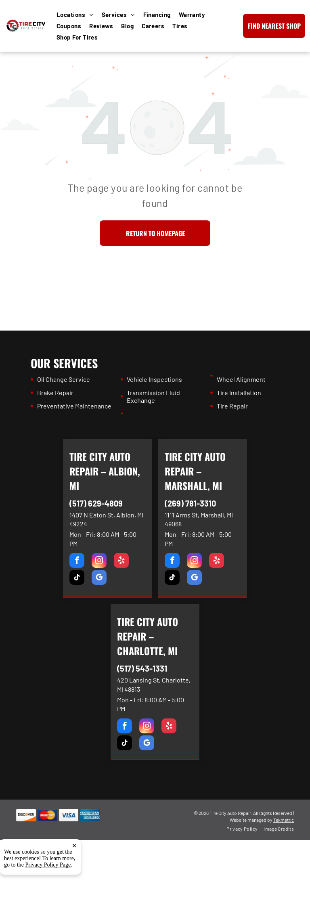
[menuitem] (79, 14)
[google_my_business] (99, 578)
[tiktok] (76, 578)
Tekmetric (283, 820)
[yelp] (121, 561)
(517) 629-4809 (96, 503)
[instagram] (99, 561)
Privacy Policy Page (48, 868)
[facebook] (76, 561)
